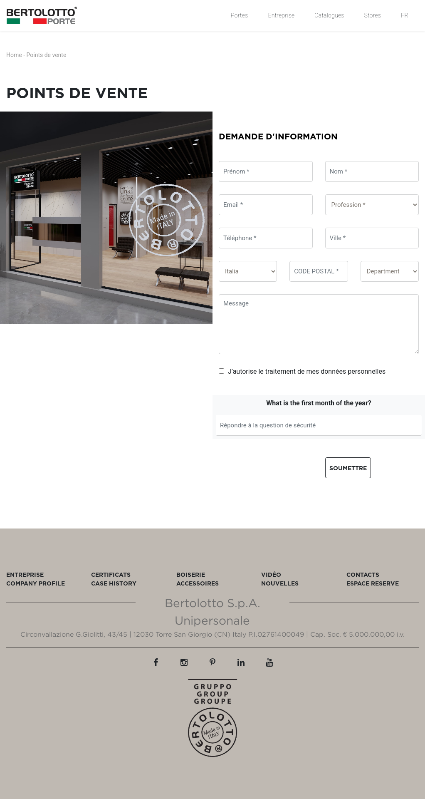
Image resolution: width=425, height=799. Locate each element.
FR (404, 15)
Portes (239, 15)
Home (14, 55)
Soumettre (348, 468)
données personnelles (353, 371)
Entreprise (281, 15)
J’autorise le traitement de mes (302, 371)
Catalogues (329, 15)
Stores (372, 15)
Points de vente (47, 55)
